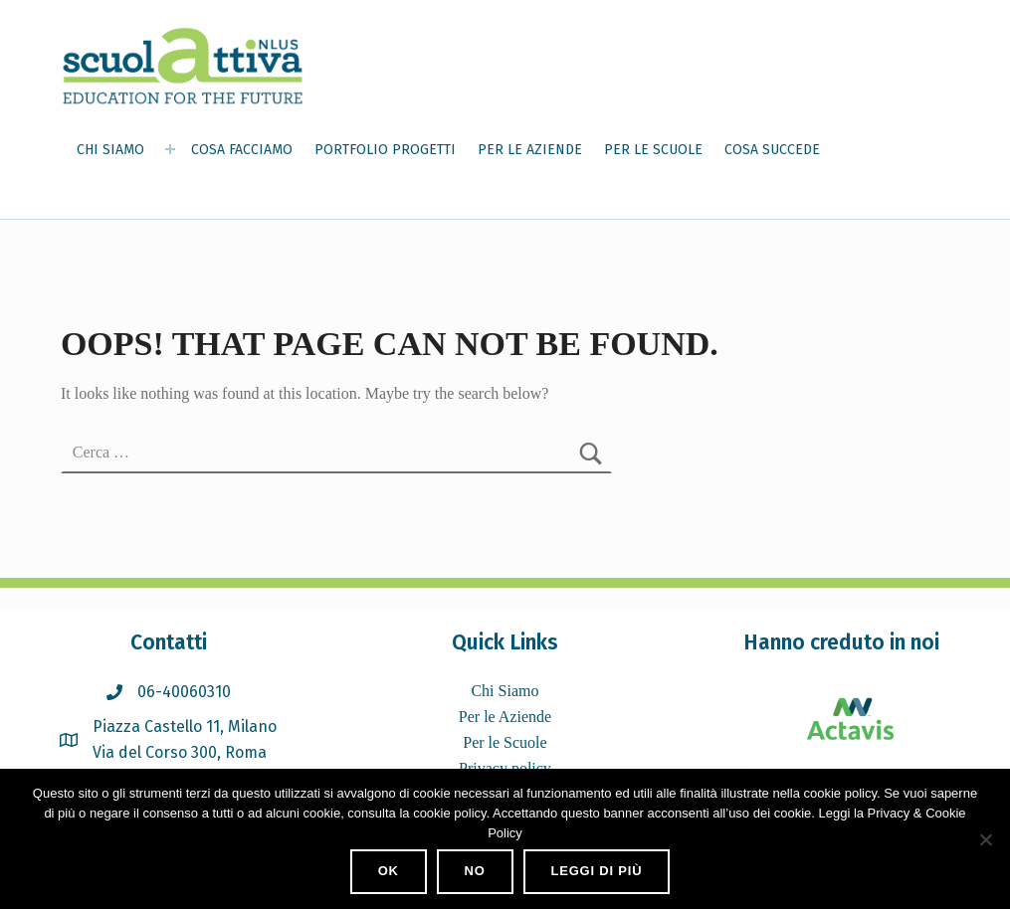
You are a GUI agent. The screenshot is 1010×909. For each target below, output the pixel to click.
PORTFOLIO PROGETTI (385, 149)
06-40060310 (184, 691)
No (475, 870)
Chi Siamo (504, 690)
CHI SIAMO (110, 149)
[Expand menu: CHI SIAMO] (170, 149)
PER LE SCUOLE (653, 149)
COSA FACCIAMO (242, 149)
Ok (388, 870)
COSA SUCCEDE (772, 149)
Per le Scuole (504, 742)
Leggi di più (596, 870)
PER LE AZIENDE (530, 149)
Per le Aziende (505, 716)
